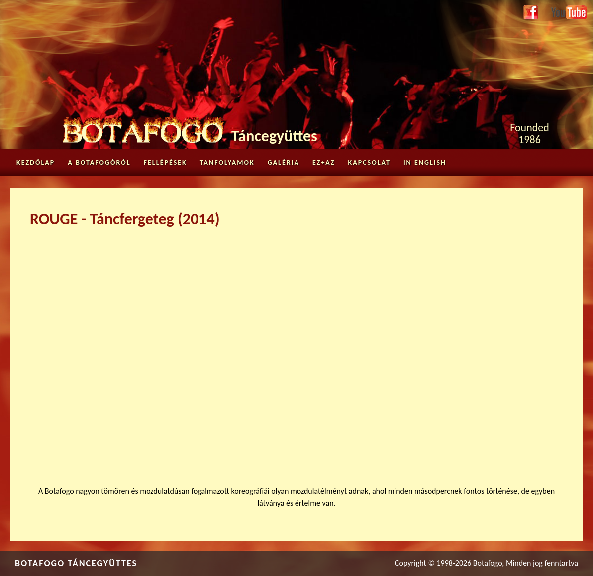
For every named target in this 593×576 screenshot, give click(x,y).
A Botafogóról (99, 162)
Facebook (530, 13)
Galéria (283, 162)
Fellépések (165, 162)
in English (424, 162)
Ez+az (323, 162)
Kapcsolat (369, 162)
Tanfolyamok (227, 162)
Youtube (564, 10)
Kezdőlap (35, 162)
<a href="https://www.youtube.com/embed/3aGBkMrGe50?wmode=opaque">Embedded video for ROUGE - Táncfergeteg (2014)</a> (296, 350)
